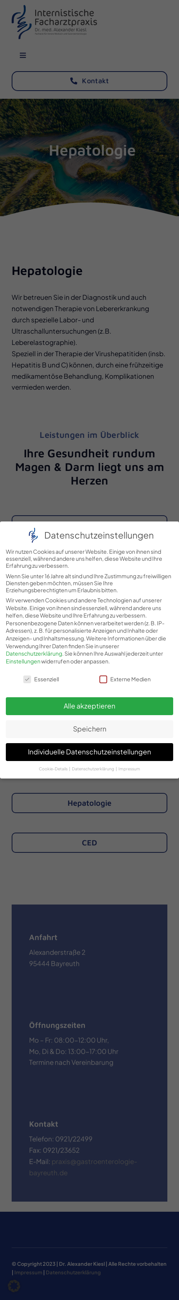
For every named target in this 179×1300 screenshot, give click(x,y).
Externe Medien (125, 673)
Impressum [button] (129, 763)
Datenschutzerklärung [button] (93, 763)
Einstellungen (23, 655)
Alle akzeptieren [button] (89, 700)
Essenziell (41, 673)
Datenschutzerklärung (34, 648)
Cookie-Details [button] (53, 763)
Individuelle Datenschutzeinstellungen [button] (89, 746)
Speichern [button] (89, 723)
